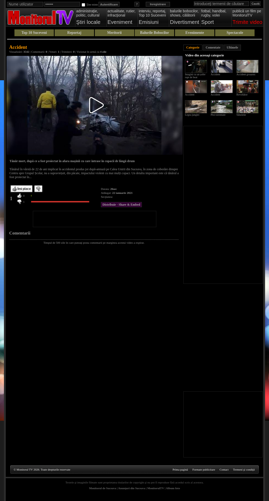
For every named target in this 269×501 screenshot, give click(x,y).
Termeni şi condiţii (244, 469)
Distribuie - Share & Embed (121, 204)
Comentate (213, 47)
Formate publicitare (203, 469)
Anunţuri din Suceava (131, 488)
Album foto (173, 488)
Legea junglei (192, 114)
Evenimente (194, 33)
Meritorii (114, 33)
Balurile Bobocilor (154, 33)
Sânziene (241, 114)
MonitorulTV (155, 488)
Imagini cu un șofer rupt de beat (195, 76)
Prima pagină (180, 469)
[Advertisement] (94, 219)
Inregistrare (158, 4)
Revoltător (241, 94)
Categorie (192, 47)
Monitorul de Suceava (102, 488)
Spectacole (234, 33)
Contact (224, 469)
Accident (215, 74)
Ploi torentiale (218, 114)
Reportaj (74, 33)
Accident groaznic (246, 74)
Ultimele (232, 47)
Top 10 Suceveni (34, 33)
